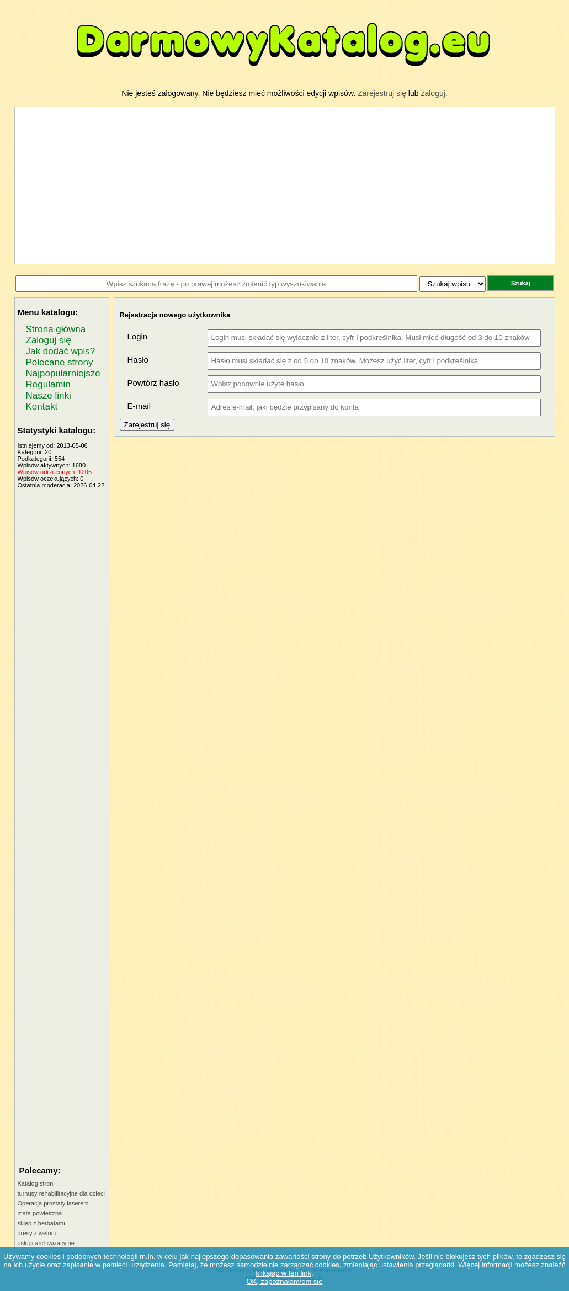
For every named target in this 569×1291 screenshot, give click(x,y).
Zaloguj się (48, 340)
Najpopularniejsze (63, 373)
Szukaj (520, 283)
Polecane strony (59, 362)
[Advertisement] (62, 654)
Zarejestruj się (382, 93)
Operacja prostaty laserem (53, 1203)
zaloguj (433, 93)
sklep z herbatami (41, 1223)
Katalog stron (36, 1183)
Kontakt (42, 406)
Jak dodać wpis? (60, 351)
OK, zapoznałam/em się (284, 1281)
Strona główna (56, 329)
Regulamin (48, 384)
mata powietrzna (40, 1213)
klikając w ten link (283, 1273)
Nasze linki (48, 395)
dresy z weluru (37, 1233)
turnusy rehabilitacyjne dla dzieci (61, 1193)
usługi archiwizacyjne (46, 1243)
